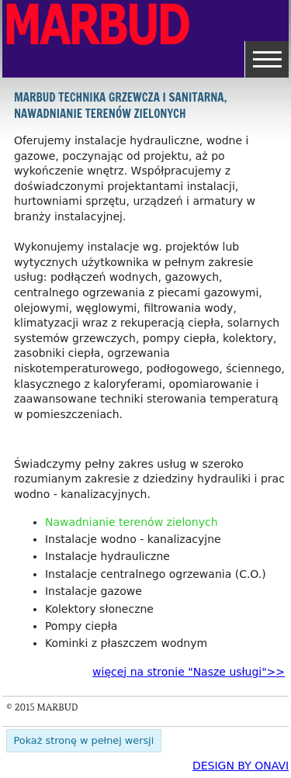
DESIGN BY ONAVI (240, 765)
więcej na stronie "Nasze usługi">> (188, 672)
